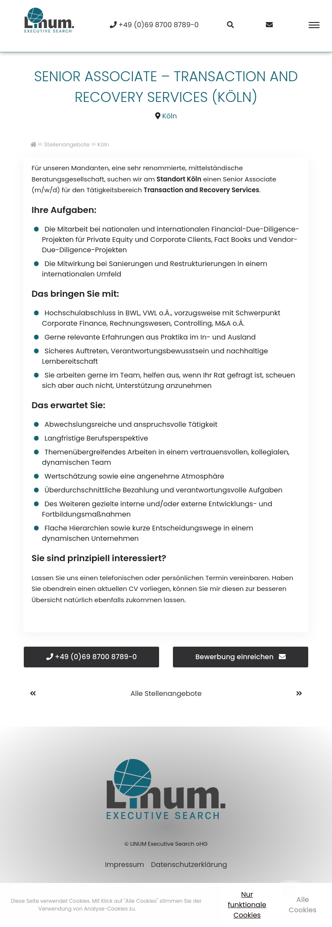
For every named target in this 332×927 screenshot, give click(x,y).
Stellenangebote (66, 144)
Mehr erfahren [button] (155, 908)
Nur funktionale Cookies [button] (247, 904)
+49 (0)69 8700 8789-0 (91, 657)
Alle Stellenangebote (166, 693)
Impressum (124, 865)
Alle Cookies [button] (302, 905)
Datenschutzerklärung (189, 865)
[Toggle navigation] (308, 25)
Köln (169, 116)
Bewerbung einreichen (240, 657)
